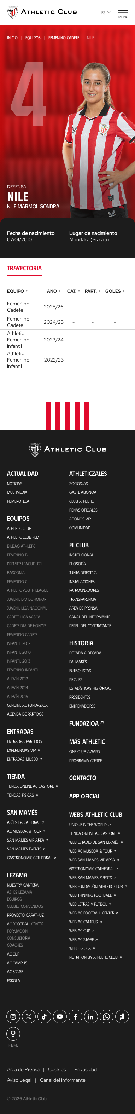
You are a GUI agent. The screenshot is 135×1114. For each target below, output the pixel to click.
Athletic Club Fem (23, 537)
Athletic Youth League (27, 590)
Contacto (82, 777)
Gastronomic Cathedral (29, 857)
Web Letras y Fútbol (88, 903)
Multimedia (17, 492)
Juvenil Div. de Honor (26, 598)
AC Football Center (25, 923)
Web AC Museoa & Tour (90, 850)
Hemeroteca (18, 500)
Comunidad (79, 527)
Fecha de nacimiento (31, 233)
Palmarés (78, 661)
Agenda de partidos (25, 713)
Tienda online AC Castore (30, 786)
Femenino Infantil (23, 669)
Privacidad (85, 1069)
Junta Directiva (83, 572)
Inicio (12, 37)
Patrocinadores (84, 590)
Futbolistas (80, 670)
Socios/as (78, 483)
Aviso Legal (19, 1080)
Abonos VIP (80, 518)
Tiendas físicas (20, 794)
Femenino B (17, 554)
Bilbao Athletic (21, 545)
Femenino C (17, 581)
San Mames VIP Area (25, 839)
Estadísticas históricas (90, 688)
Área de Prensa (83, 607)
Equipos (33, 37)
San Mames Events (24, 848)
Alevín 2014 (17, 687)
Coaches (15, 944)
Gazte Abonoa (82, 492)
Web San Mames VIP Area (92, 859)
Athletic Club (19, 528)
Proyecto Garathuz (25, 914)
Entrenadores (82, 705)
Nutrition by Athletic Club (93, 956)
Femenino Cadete (63, 37)
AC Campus (17, 962)
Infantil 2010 (19, 652)
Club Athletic (81, 500)
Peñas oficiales (83, 509)
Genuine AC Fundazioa (27, 705)
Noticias (14, 483)
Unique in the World (88, 824)
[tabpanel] (67, 328)
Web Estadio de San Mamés (94, 841)
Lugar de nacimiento (93, 233)
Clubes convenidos (25, 906)
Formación (17, 930)
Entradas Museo (22, 758)
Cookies (57, 1069)
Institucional (81, 554)
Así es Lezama (19, 891)
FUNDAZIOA (84, 723)
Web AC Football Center (91, 912)
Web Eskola (80, 948)
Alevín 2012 (17, 678)
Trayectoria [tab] (24, 268)
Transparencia (82, 598)
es (106, 12)
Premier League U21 (24, 563)
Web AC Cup (79, 930)
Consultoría (18, 937)
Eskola (13, 980)
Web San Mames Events (90, 877)
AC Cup (13, 953)
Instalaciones (82, 581)
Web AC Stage (81, 939)
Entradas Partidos (24, 741)
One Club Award (84, 751)
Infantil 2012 (18, 643)
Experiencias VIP (21, 750)
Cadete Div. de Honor (26, 625)
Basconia (16, 572)
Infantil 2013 (18, 660)
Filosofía (77, 563)
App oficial (84, 796)
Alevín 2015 (17, 696)
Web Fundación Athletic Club (96, 886)
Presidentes (79, 696)
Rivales (75, 679)
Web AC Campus (83, 921)
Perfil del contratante (90, 625)
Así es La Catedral (23, 822)
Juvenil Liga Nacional (27, 607)
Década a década (85, 652)
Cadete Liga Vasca (23, 616)
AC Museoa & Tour (24, 831)
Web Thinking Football (90, 895)
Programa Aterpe (85, 760)
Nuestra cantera (23, 884)
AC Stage (15, 971)
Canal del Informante (89, 616)
